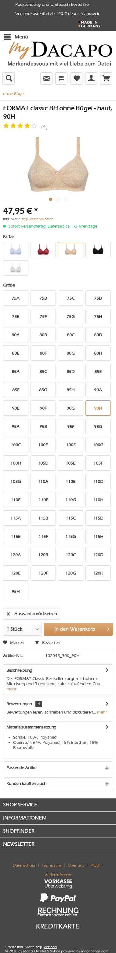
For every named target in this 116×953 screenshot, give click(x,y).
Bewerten (47, 642)
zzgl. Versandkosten (37, 219)
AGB (95, 865)
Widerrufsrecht (58, 874)
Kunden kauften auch (26, 783)
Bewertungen (19, 704)
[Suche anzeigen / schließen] (8, 78)
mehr (11, 689)
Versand (50, 947)
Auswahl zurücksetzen (32, 612)
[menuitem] (15, 37)
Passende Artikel (21, 767)
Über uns (76, 865)
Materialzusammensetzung (31, 727)
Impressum (51, 865)
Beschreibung (19, 670)
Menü (16, 36)
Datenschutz (24, 865)
